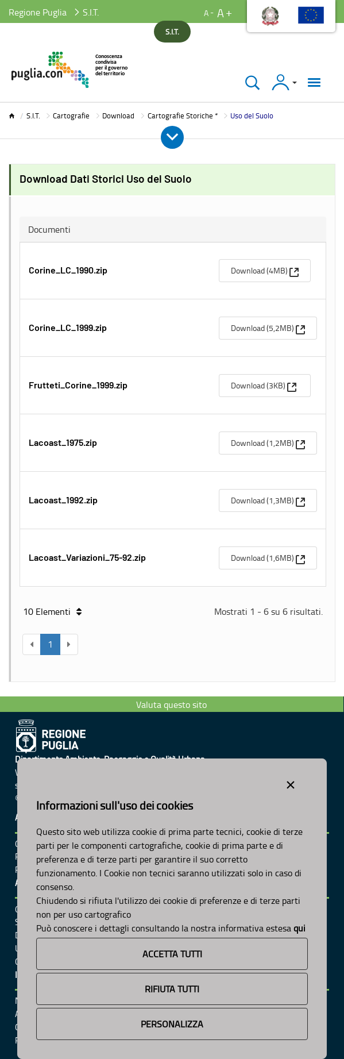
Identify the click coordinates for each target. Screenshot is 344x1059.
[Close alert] (290, 782)
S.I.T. (33, 115)
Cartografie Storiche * (183, 115)
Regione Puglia (38, 12)
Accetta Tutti (172, 954)
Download (118, 115)
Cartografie (71, 115)
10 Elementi (52, 611)
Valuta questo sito (171, 704)
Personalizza (172, 1024)
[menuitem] (264, 271)
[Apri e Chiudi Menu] (172, 137)
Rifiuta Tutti (172, 989)
